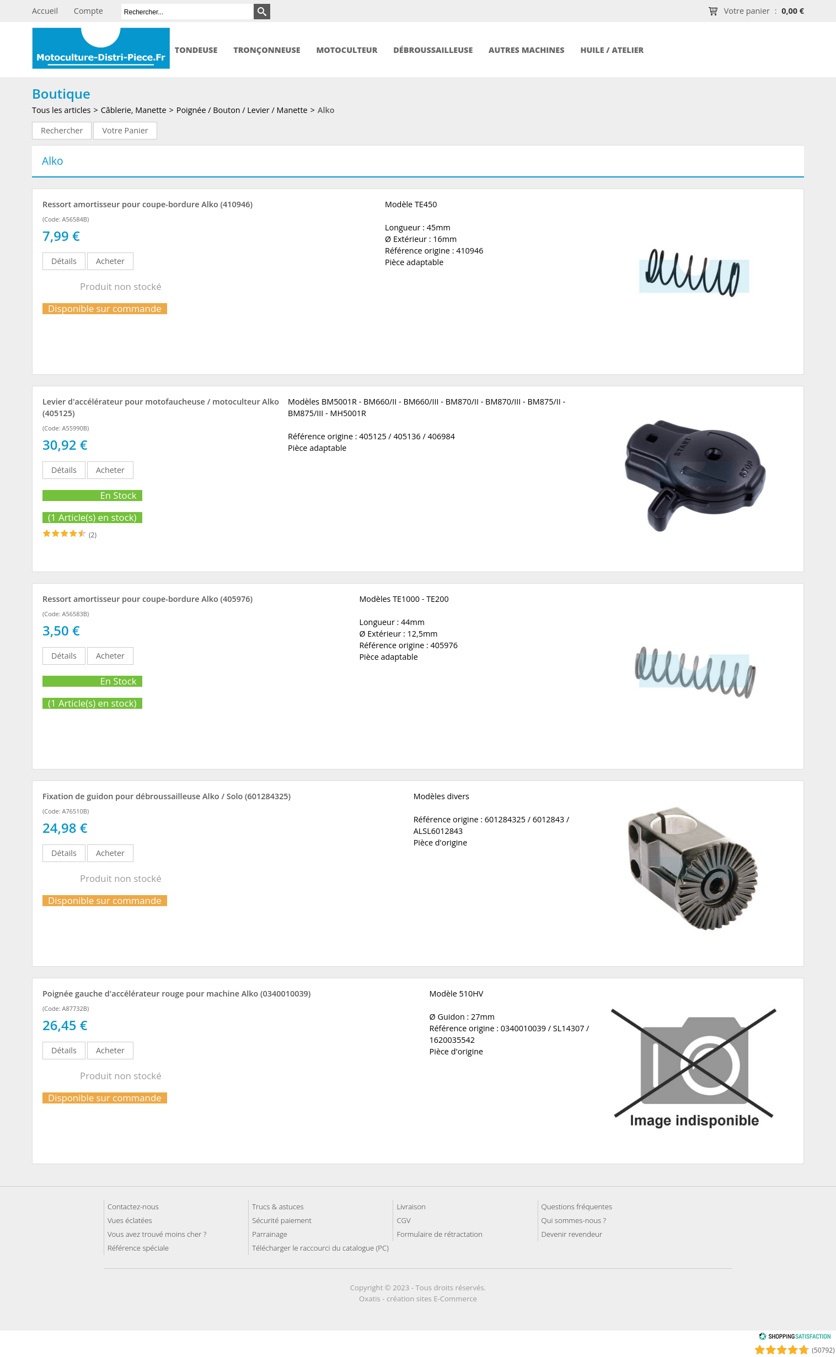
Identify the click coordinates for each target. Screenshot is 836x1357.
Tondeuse (196, 50)
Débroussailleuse (433, 50)
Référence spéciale (138, 1248)
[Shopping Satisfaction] (794, 1338)
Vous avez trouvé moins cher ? (157, 1234)
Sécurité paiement (282, 1220)
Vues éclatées (130, 1220)
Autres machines (526, 50)
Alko (326, 110)
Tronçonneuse (267, 50)
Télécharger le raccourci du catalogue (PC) (320, 1248)
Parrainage (269, 1234)
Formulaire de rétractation (439, 1234)
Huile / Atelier (612, 50)
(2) (93, 535)
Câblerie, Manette (134, 110)
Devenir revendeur (572, 1234)
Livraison (411, 1206)
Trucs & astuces (277, 1206)
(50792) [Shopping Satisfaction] (823, 1350)
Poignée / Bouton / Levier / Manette (242, 110)
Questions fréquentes (577, 1206)
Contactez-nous (133, 1206)
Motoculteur (346, 50)
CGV (403, 1220)
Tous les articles (61, 110)
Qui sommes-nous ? (574, 1220)
